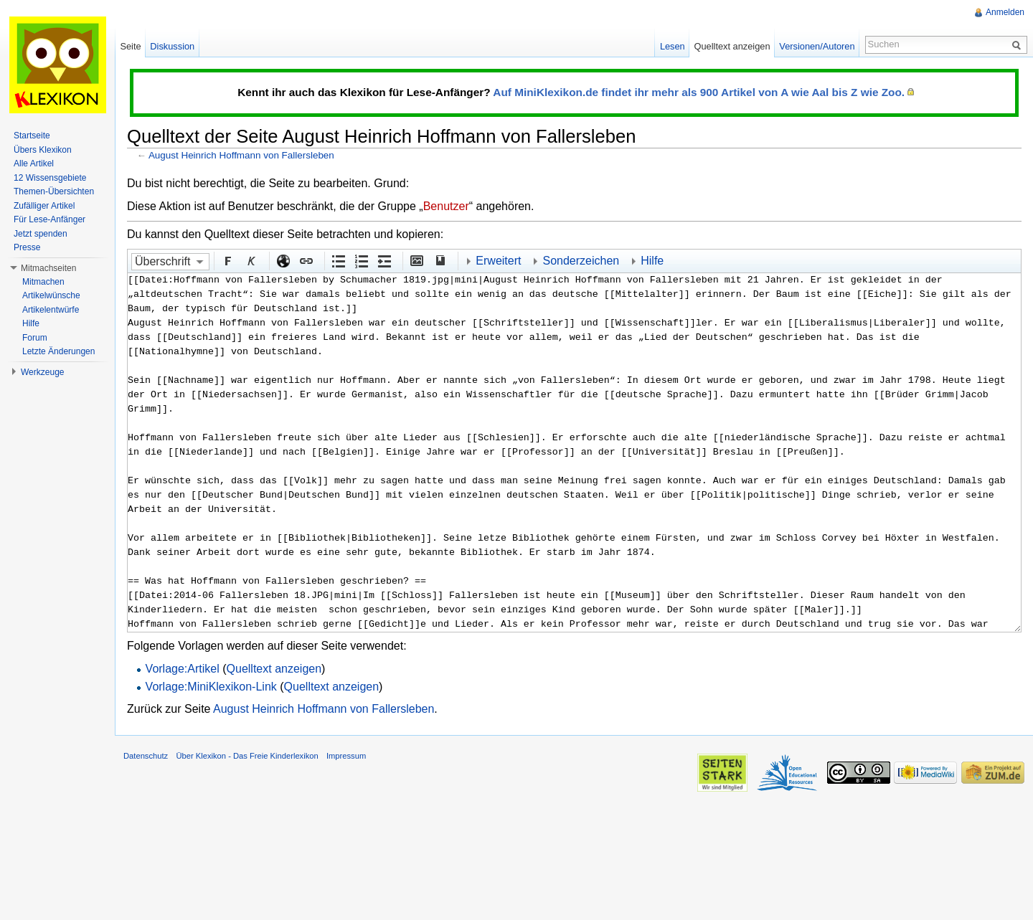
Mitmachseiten (48, 268)
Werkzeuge (42, 372)
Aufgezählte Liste (337, 260)
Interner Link (305, 260)
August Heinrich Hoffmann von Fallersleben (241, 155)
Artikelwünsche (51, 295)
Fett (227, 260)
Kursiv (250, 260)
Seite (130, 46)
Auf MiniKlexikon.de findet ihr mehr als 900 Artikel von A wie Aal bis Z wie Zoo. (699, 92)
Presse (27, 247)
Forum (34, 338)
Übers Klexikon (43, 150)
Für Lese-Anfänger (49, 219)
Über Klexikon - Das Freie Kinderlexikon (247, 755)
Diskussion (172, 46)
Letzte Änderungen (58, 351)
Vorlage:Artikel (183, 669)
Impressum (346, 755)
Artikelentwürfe (50, 310)
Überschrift (162, 261)
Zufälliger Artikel (44, 206)
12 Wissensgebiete (50, 178)
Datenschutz (145, 755)
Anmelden (1005, 12)
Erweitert (498, 261)
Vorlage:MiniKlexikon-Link (211, 686)
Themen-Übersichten (54, 191)
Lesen (672, 46)
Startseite (32, 136)
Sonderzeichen (580, 261)
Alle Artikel (34, 163)
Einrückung (383, 260)
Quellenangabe (439, 260)
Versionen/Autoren (816, 46)
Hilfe (652, 261)
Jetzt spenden (40, 234)
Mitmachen (43, 282)
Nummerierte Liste (360, 260)
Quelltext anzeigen (274, 669)
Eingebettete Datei (416, 260)
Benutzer (446, 206)
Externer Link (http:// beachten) (282, 260)
